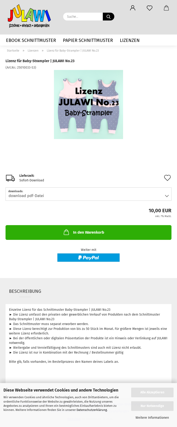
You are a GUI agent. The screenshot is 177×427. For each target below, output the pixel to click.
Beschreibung (25, 291)
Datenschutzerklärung (92, 410)
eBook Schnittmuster (31, 40)
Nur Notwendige (152, 406)
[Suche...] (108, 16)
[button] (132, 8)
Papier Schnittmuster (88, 40)
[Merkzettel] (149, 8)
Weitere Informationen (152, 418)
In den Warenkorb (83, 232)
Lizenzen (130, 40)
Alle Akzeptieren (152, 392)
